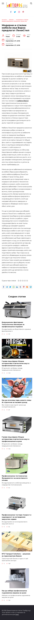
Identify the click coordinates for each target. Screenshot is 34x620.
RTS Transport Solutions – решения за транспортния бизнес (16, 555)
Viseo (17, 614)
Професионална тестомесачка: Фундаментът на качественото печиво (14, 478)
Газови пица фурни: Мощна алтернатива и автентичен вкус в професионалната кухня (15, 363)
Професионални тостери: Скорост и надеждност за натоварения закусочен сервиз (16, 517)
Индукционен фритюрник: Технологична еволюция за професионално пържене (13, 324)
